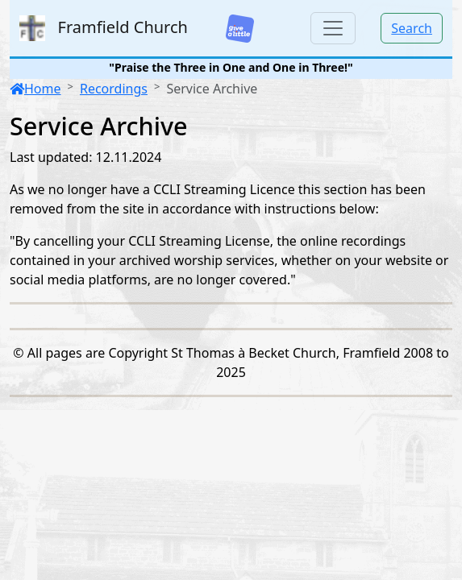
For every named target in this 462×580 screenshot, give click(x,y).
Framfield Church (103, 28)
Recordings (114, 88)
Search (411, 28)
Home (35, 88)
